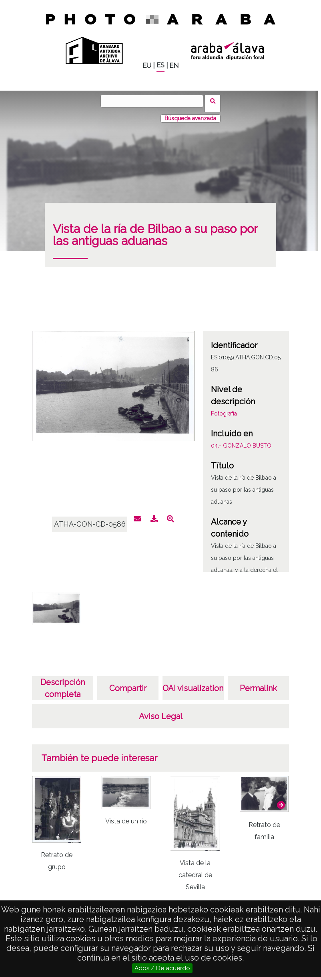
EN (174, 65)
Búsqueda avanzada (190, 113)
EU (146, 65)
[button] (281, 800)
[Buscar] (154, 101)
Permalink (258, 683)
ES (160, 65)
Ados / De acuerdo (162, 968)
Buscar (215, 101)
